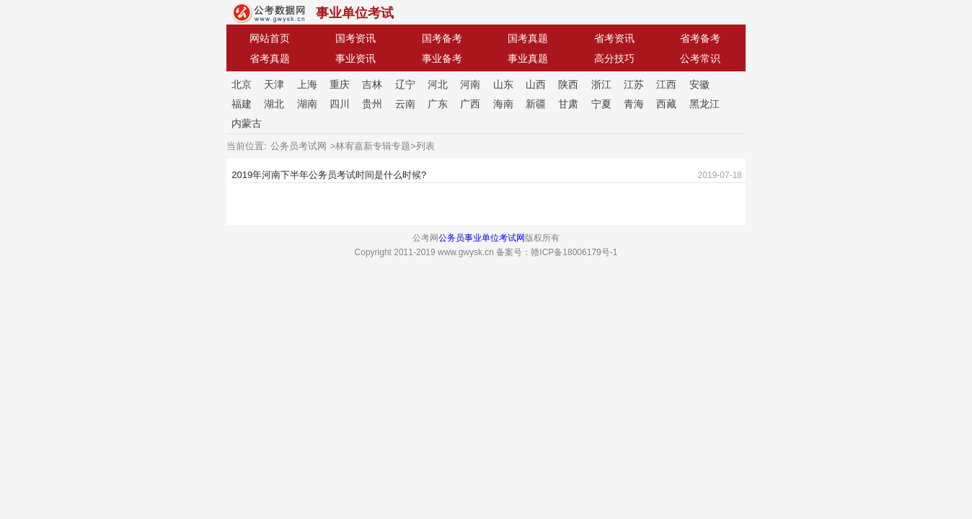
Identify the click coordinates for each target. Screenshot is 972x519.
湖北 (274, 104)
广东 (438, 104)
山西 (536, 84)
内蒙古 (246, 123)
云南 (405, 104)
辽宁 (405, 84)
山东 (503, 84)
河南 (470, 84)
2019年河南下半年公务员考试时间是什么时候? (328, 174)
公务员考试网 (298, 146)
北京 (241, 84)
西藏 (666, 104)
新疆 (536, 104)
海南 (503, 104)
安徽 (699, 84)
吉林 (372, 84)
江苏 (634, 84)
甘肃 (568, 104)
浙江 (601, 84)
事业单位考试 (355, 13)
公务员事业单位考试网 (481, 238)
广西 (470, 104)
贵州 (372, 104)
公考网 (268, 13)
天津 (274, 84)
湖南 (307, 104)
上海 (307, 84)
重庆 (340, 84)
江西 (666, 84)
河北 (438, 84)
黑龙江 (704, 104)
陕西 (568, 84)
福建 (241, 104)
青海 (634, 104)
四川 (340, 104)
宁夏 (601, 104)
